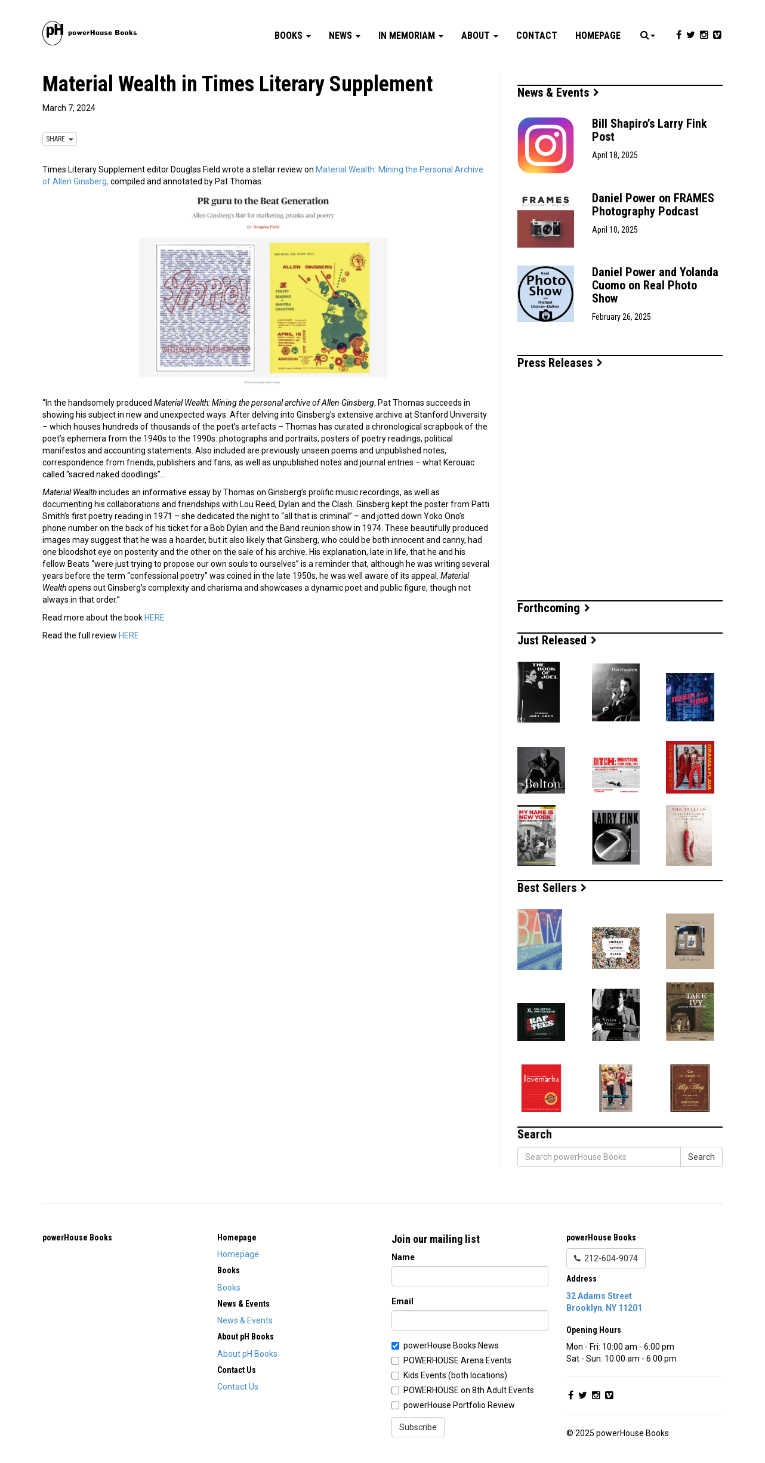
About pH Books (247, 1354)
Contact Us (237, 1386)
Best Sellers (552, 888)
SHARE (59, 139)
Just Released (557, 640)
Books (292, 35)
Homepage (598, 35)
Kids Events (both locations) (455, 1375)
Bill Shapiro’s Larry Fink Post (649, 130)
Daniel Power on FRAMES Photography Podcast (653, 204)
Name (403, 1257)
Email (402, 1301)
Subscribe (418, 1427)
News (344, 35)
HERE (154, 617)
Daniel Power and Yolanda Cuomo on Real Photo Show (655, 285)
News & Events (558, 92)
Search (701, 1157)
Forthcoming (553, 608)
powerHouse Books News (451, 1345)
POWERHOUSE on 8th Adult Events (468, 1390)
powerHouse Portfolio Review (459, 1405)
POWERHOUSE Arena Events (457, 1360)
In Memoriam (410, 35)
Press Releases (560, 363)
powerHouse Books (77, 1237)
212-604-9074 (606, 1258)
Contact (536, 35)
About (479, 35)
